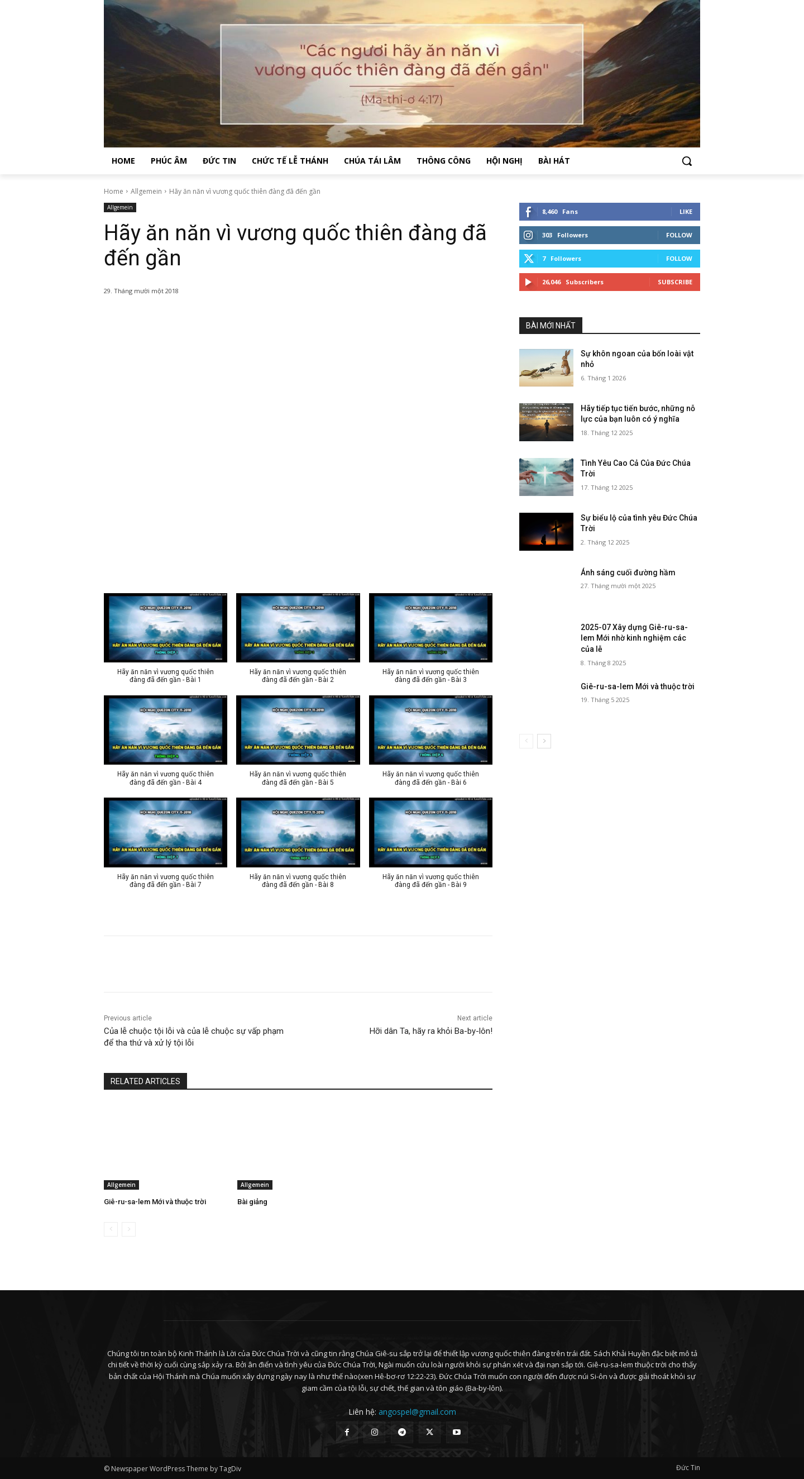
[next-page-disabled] (129, 1229)
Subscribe (675, 282)
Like (685, 211)
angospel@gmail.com (417, 1411)
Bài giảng (252, 1201)
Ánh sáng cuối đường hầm (628, 572)
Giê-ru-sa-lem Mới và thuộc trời (155, 1201)
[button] (686, 160)
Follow (679, 235)
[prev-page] (111, 1229)
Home (113, 191)
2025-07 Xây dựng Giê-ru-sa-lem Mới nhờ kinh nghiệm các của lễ (634, 638)
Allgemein (146, 191)
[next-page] (544, 741)
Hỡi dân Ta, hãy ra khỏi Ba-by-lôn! (431, 1031)
